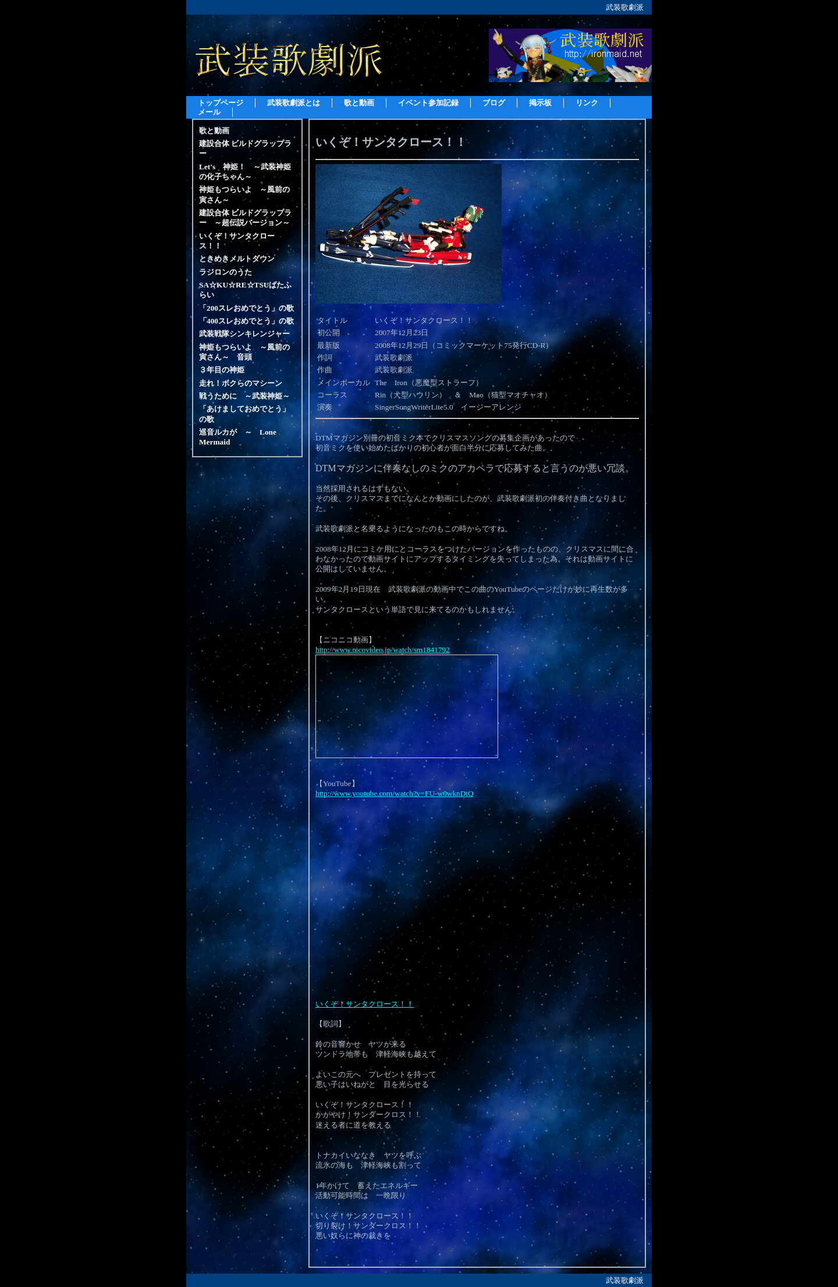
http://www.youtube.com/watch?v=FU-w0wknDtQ (394, 793)
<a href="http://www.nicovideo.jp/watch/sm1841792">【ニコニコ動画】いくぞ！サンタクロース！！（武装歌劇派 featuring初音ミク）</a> (406, 706)
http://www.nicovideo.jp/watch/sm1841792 (382, 649)
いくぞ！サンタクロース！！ (364, 1004)
